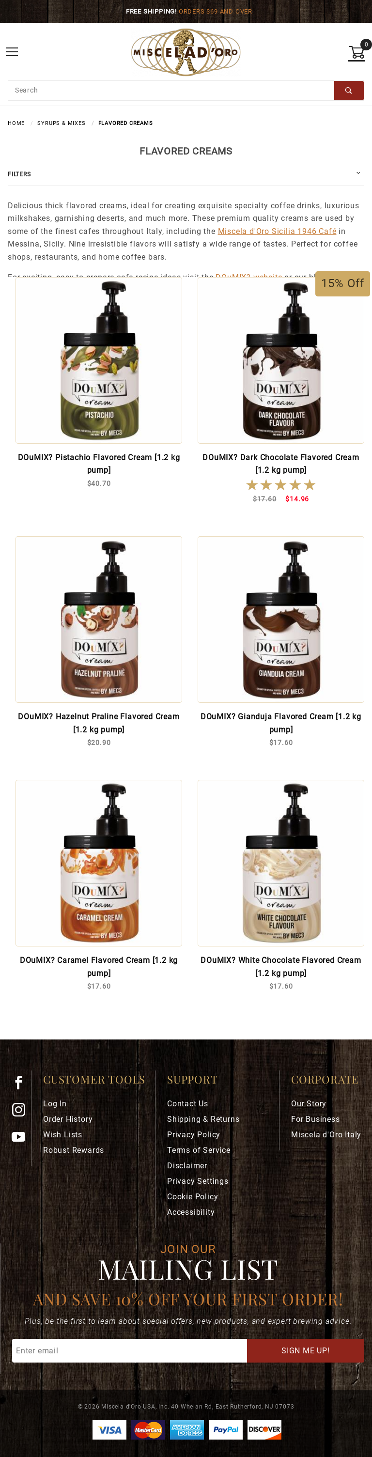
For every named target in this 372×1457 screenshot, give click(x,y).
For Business (315, 1119)
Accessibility (191, 1212)
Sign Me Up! (305, 1350)
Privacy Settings (198, 1181)
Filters (19, 174)
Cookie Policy (192, 1196)
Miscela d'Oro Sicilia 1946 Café (277, 231)
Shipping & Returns (203, 1119)
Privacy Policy (193, 1134)
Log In (55, 1103)
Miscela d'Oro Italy (326, 1134)
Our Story (308, 1103)
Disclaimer (187, 1165)
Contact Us (187, 1103)
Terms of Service (199, 1150)
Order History (68, 1119)
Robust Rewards (73, 1150)
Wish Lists (62, 1134)
